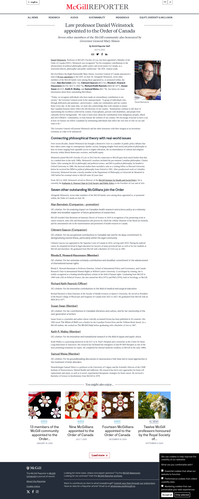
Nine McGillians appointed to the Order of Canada (81, 431)
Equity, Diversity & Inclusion (156, 17)
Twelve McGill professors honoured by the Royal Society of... (154, 433)
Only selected (182, 494)
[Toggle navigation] (131, 7)
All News (33, 17)
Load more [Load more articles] (100, 455)
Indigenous (122, 17)
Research (54, 17)
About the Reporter (36, 481)
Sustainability (97, 17)
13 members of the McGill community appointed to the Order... (44, 433)
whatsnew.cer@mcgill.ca (123, 486)
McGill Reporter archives (110, 476)
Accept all (167, 494)
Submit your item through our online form (134, 483)
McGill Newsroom (131, 473)
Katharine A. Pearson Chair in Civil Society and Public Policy (88, 183)
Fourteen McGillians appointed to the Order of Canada (117, 431)
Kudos (74, 17)
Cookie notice (33, 486)
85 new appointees (65, 77)
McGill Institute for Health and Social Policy (118, 180)
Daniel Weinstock (58, 60)
